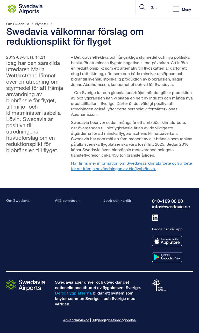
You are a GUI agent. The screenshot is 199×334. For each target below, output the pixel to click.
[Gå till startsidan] (25, 285)
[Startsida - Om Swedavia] (25, 9)
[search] (130, 9)
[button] (182, 9)
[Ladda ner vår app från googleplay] (167, 257)
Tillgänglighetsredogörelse (114, 320)
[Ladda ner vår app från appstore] (167, 241)
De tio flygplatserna (73, 293)
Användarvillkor (76, 320)
